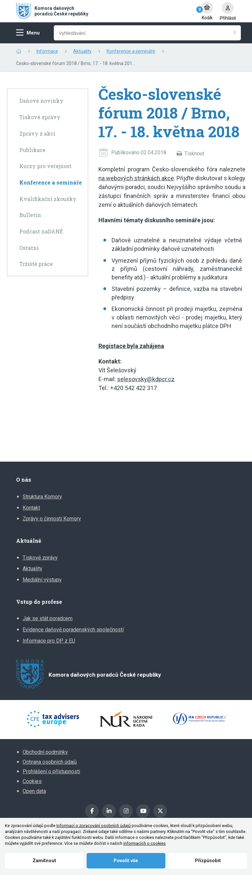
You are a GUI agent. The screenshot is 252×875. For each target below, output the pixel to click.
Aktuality (82, 51)
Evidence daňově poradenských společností (73, 629)
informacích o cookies (144, 843)
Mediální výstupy (42, 580)
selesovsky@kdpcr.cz (146, 379)
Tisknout (194, 153)
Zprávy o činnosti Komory (52, 518)
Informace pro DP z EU (49, 641)
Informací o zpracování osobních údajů (93, 825)
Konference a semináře (131, 51)
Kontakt (31, 508)
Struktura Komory (42, 496)
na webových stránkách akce (136, 178)
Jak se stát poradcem (48, 618)
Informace (47, 51)
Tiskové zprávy (40, 558)
